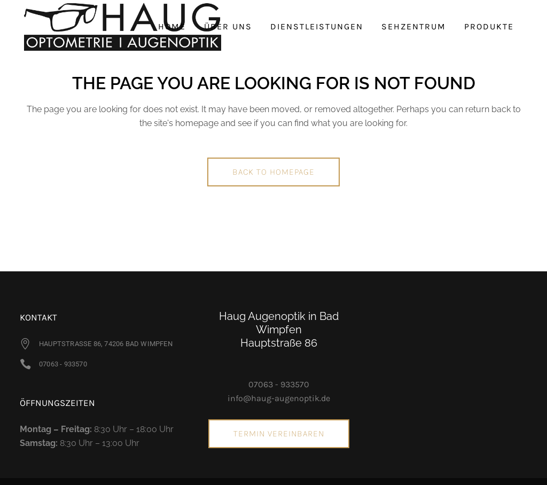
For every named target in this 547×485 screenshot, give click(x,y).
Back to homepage (273, 172)
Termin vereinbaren (278, 433)
